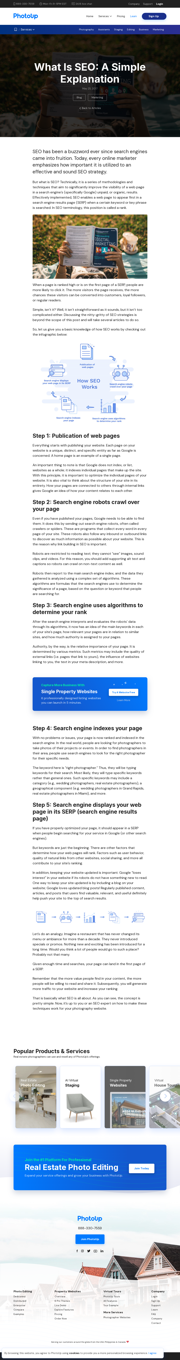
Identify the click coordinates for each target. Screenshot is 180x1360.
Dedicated (20, 1296)
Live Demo (60, 1305)
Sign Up (155, 1301)
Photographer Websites (117, 1317)
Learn (133, 16)
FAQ (153, 1314)
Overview (60, 1296)
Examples (19, 1314)
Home (89, 16)
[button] (14, 1096)
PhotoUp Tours (111, 1296)
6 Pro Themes (62, 1301)
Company (134, 4)
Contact (156, 1323)
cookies (74, 1353)
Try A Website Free (123, 691)
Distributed (20, 1301)
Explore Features (64, 1309)
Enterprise (19, 1305)
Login (159, 4)
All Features (110, 1301)
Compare (19, 1309)
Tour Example (110, 1305)
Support (148, 4)
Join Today (141, 1167)
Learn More (123, 699)
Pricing (121, 16)
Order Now (61, 1318)
